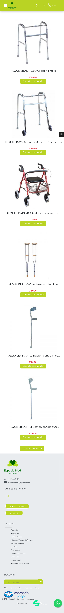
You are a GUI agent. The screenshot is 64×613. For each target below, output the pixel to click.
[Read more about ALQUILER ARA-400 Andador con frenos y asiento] (33, 185)
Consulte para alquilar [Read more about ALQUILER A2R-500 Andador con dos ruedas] (33, 152)
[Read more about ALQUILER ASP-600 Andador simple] (33, 43)
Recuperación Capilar (20, 563)
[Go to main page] (12, 5)
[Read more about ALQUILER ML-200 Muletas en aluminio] (33, 256)
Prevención (15, 550)
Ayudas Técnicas (17, 543)
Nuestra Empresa (17, 506)
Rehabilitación (16, 537)
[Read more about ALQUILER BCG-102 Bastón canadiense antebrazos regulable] (33, 328)
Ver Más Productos (32, 448)
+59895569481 (11, 478)
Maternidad (15, 560)
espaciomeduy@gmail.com (17, 482)
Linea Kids (15, 557)
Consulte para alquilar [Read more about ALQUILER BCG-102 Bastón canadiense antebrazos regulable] (33, 366)
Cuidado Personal (18, 553)
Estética (14, 547)
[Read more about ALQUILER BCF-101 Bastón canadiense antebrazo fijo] (33, 399)
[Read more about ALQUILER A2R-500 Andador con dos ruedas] (33, 114)
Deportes (15, 530)
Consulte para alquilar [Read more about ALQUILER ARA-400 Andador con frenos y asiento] (33, 223)
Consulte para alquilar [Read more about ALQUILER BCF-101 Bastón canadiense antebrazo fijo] (33, 437)
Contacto (14, 513)
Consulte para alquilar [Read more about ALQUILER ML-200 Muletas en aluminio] (33, 294)
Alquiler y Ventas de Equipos (22, 540)
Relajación (15, 533)
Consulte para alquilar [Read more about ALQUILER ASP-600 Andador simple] (33, 81)
